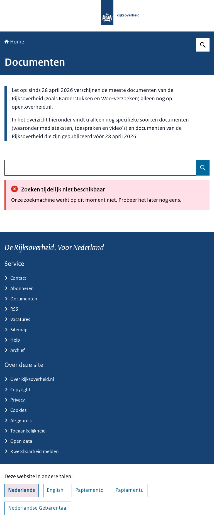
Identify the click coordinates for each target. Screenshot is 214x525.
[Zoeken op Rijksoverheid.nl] (203, 45)
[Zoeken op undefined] (203, 168)
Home (14, 41)
